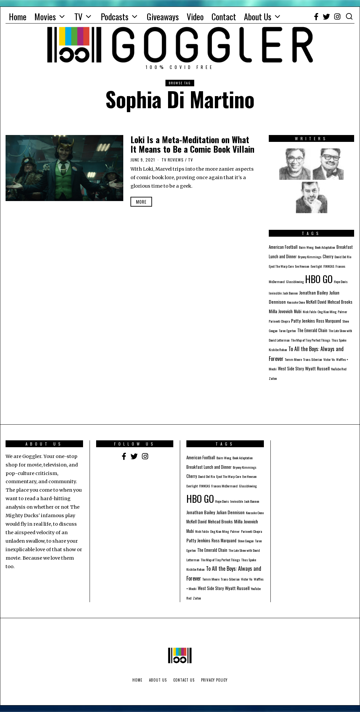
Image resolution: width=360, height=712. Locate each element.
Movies (45, 16)
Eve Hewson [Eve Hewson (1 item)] (302, 266)
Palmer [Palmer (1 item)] (342, 311)
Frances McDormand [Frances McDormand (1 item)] (224, 485)
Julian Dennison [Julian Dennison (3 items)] (230, 512)
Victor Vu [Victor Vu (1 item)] (329, 359)
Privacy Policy (214, 680)
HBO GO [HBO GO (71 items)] (319, 279)
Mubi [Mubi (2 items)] (297, 311)
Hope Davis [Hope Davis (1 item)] (341, 281)
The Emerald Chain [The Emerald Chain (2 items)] (312, 330)
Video (195, 16)
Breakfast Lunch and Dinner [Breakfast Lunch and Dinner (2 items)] (208, 467)
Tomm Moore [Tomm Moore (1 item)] (293, 359)
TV (78, 16)
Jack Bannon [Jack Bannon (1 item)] (290, 293)
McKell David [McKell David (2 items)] (316, 302)
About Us (257, 16)
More (141, 201)
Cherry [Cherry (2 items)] (328, 256)
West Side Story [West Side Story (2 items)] (291, 368)
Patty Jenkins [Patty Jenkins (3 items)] (303, 320)
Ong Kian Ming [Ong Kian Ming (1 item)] (326, 311)
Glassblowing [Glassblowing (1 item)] (295, 281)
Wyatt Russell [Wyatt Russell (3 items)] (317, 368)
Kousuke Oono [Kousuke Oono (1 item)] (296, 302)
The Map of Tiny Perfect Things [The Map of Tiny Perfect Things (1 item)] (310, 340)
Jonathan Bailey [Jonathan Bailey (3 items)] (313, 292)
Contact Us (184, 680)
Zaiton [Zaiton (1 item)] (273, 378)
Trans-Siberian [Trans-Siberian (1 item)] (312, 359)
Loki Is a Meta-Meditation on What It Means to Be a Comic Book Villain (192, 144)
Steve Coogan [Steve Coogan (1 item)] (246, 540)
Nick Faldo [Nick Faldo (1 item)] (309, 311)
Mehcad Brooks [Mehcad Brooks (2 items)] (340, 302)
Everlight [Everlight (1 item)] (316, 266)
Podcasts (115, 16)
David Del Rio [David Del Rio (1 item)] (342, 256)
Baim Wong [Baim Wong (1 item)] (306, 247)
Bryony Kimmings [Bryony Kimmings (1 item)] (309, 256)
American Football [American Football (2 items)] (283, 247)
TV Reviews (173, 159)
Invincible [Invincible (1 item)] (275, 293)
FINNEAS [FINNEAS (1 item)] (328, 266)
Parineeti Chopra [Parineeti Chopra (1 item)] (279, 321)
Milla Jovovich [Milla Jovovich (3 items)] (281, 311)
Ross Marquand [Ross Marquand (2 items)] (328, 321)
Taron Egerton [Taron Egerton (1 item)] (287, 330)
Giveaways (163, 16)
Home (17, 16)
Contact (224, 16)
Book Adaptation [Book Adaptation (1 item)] (325, 247)
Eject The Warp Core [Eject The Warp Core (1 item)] (281, 266)
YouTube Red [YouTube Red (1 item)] (339, 368)
